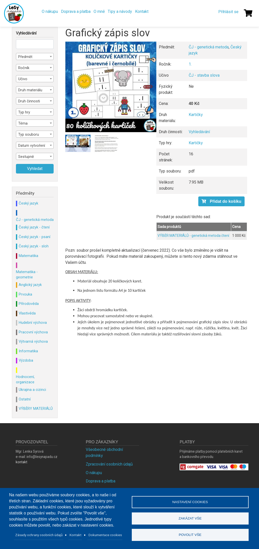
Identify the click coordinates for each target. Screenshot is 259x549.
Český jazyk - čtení (34, 227)
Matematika (28, 255)
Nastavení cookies (190, 502)
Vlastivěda (27, 313)
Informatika (28, 351)
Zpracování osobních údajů (109, 464)
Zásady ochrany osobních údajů (39, 535)
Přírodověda (29, 303)
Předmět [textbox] (25, 56)
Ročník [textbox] (23, 68)
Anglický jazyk (30, 284)
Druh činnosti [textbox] (29, 101)
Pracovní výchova (33, 332)
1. (190, 64)
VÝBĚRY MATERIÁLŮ (36, 408)
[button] (110, 87)
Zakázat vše (190, 518)
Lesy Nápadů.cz (14, 13)
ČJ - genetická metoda (209, 47)
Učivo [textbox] (22, 79)
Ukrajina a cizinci (32, 389)
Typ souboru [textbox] (28, 134)
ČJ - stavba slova (204, 75)
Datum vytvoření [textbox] (31, 145)
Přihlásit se (228, 11)
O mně (99, 11)
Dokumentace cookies (105, 535)
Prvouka (25, 294)
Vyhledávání (199, 131)
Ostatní (25, 399)
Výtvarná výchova (33, 341)
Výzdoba (26, 360)
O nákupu (50, 11)
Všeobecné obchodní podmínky (104, 452)
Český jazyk (28, 203)
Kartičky (196, 114)
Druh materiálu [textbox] (30, 90)
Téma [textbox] (23, 123)
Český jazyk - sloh (34, 246)
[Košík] (248, 13)
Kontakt (141, 11)
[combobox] (35, 56)
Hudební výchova (33, 322)
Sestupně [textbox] (26, 156)
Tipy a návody (120, 11)
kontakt (21, 462)
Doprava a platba (76, 11)
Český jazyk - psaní (34, 237)
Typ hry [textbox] (24, 112)
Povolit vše (190, 535)
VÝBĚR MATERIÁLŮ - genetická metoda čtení (193, 236)
